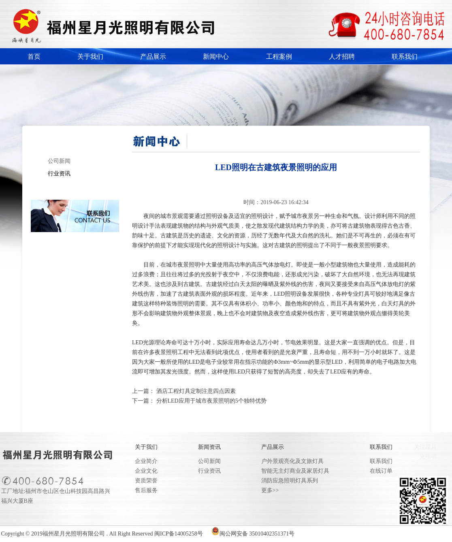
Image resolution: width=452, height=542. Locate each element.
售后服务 (146, 490)
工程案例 (279, 56)
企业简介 (146, 461)
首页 (34, 56)
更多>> (270, 490)
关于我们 (90, 56)
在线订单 (381, 471)
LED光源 (143, 342)
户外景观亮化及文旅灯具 (292, 461)
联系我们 (405, 56)
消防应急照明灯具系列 (289, 481)
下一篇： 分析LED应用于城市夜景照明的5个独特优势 (199, 401)
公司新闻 (59, 161)
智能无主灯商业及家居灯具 (295, 471)
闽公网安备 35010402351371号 (257, 534)
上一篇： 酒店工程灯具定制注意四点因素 (184, 391)
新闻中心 (216, 56)
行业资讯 (59, 174)
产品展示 (153, 56)
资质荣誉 (146, 481)
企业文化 (146, 471)
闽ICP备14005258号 (178, 534)
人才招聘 (342, 56)
